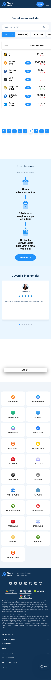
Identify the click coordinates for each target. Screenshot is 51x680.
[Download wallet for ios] (25, 591)
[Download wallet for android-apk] (39, 591)
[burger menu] (47, 4)
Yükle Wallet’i (25, 257)
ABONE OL (25, 370)
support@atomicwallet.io (24, 573)
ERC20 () (38, 34)
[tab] (19, 324)
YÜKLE (40, 4)
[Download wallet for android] (11, 591)
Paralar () (23, 34)
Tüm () (8, 34)
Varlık (6, 45)
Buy (28, 63)
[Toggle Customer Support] (44, 666)
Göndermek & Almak (37, 45)
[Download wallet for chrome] (25, 596)
